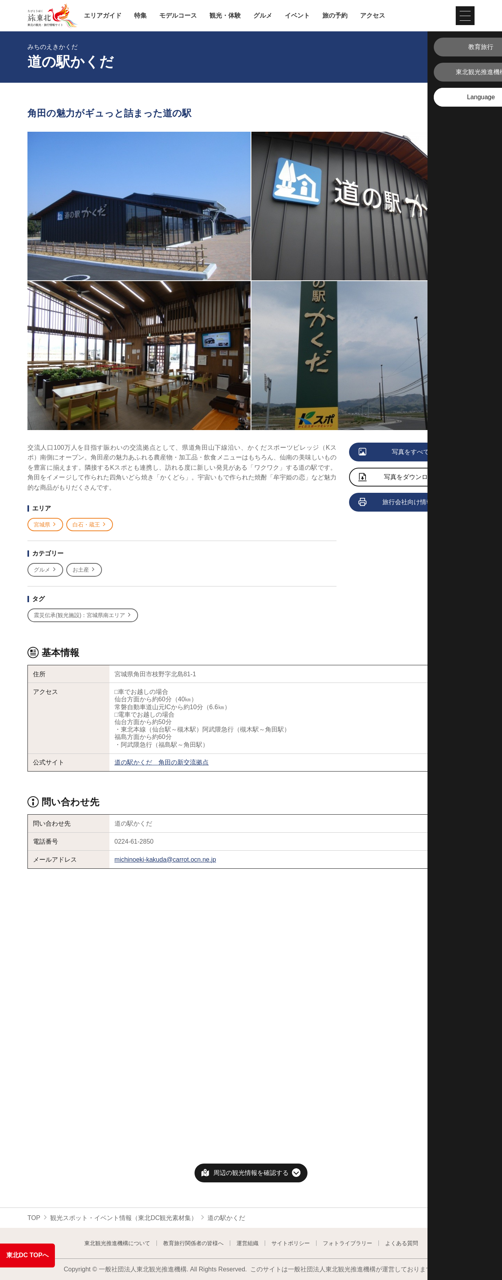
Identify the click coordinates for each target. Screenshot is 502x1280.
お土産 (84, 569)
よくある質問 (401, 1243)
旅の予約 (334, 16)
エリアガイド (103, 16)
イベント (297, 16)
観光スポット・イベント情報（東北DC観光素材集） (123, 1218)
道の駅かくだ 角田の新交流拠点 (162, 762)
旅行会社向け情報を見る (405, 503)
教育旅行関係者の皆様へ (193, 1243)
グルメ (262, 16)
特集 (140, 16)
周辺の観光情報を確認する (251, 1172)
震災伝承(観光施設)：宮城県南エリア (83, 615)
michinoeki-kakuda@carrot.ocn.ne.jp (165, 859)
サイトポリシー (290, 1243)
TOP (33, 1218)
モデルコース (178, 16)
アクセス (372, 16)
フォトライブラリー (347, 1243)
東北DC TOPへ (27, 1255)
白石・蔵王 (90, 524)
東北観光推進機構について (117, 1243)
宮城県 (45, 524)
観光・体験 (225, 16)
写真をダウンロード (399, 478)
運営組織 (247, 1243)
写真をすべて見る (400, 452)
